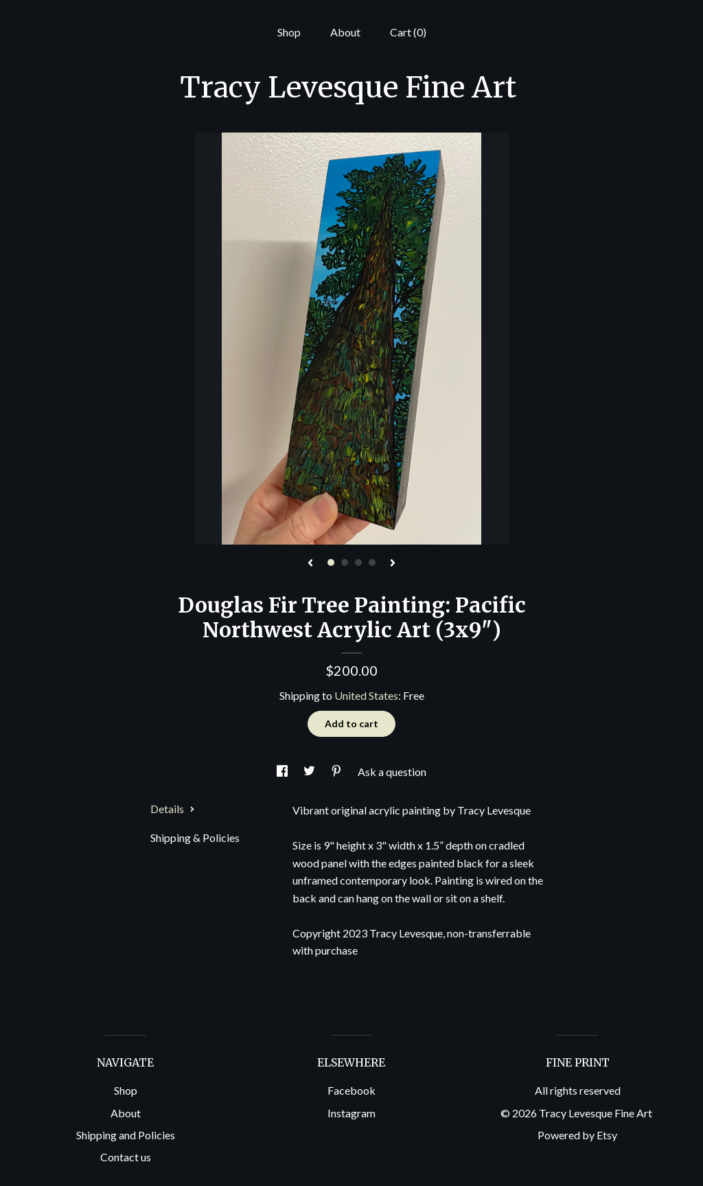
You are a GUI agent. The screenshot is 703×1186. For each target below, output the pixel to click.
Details (172, 808)
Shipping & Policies (195, 837)
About (345, 31)
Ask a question (392, 771)
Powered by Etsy (577, 1134)
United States (366, 695)
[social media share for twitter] (310, 771)
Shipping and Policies (125, 1134)
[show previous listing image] (310, 564)
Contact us (125, 1156)
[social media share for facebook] (283, 771)
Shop (289, 31)
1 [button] (330, 562)
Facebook (351, 1090)
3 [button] (358, 562)
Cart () (408, 31)
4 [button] (372, 562)
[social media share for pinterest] (337, 771)
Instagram (351, 1112)
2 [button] (344, 562)
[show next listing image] (392, 564)
